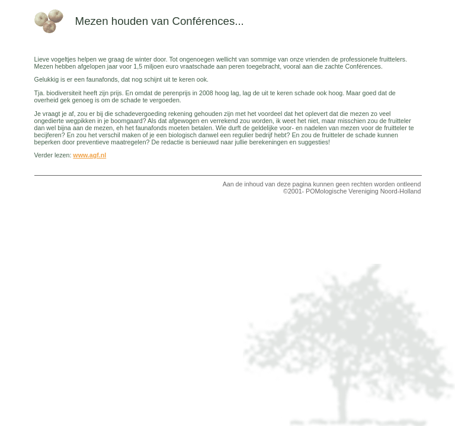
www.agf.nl (89, 155)
